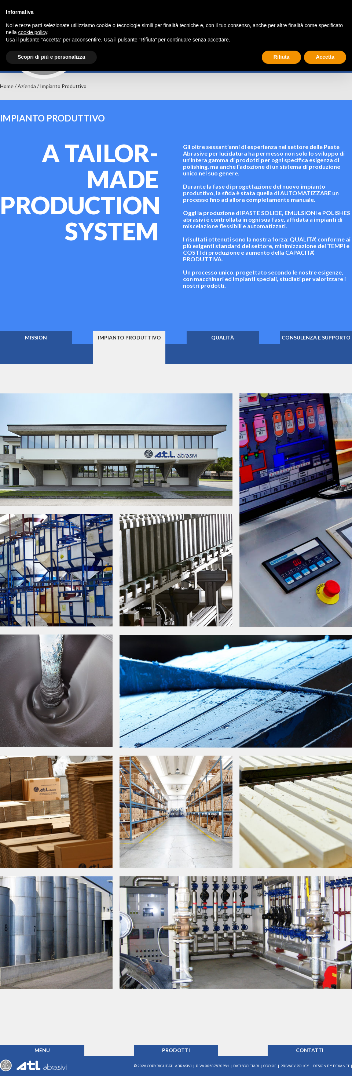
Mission (36, 337)
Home (7, 86)
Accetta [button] (325, 57)
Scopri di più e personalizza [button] (51, 57)
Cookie (269, 1066)
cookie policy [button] (32, 32)
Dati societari (246, 1066)
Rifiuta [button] (282, 57)
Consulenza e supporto (316, 337)
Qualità (222, 337)
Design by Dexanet (331, 1066)
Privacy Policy (294, 1066)
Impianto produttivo (129, 337)
